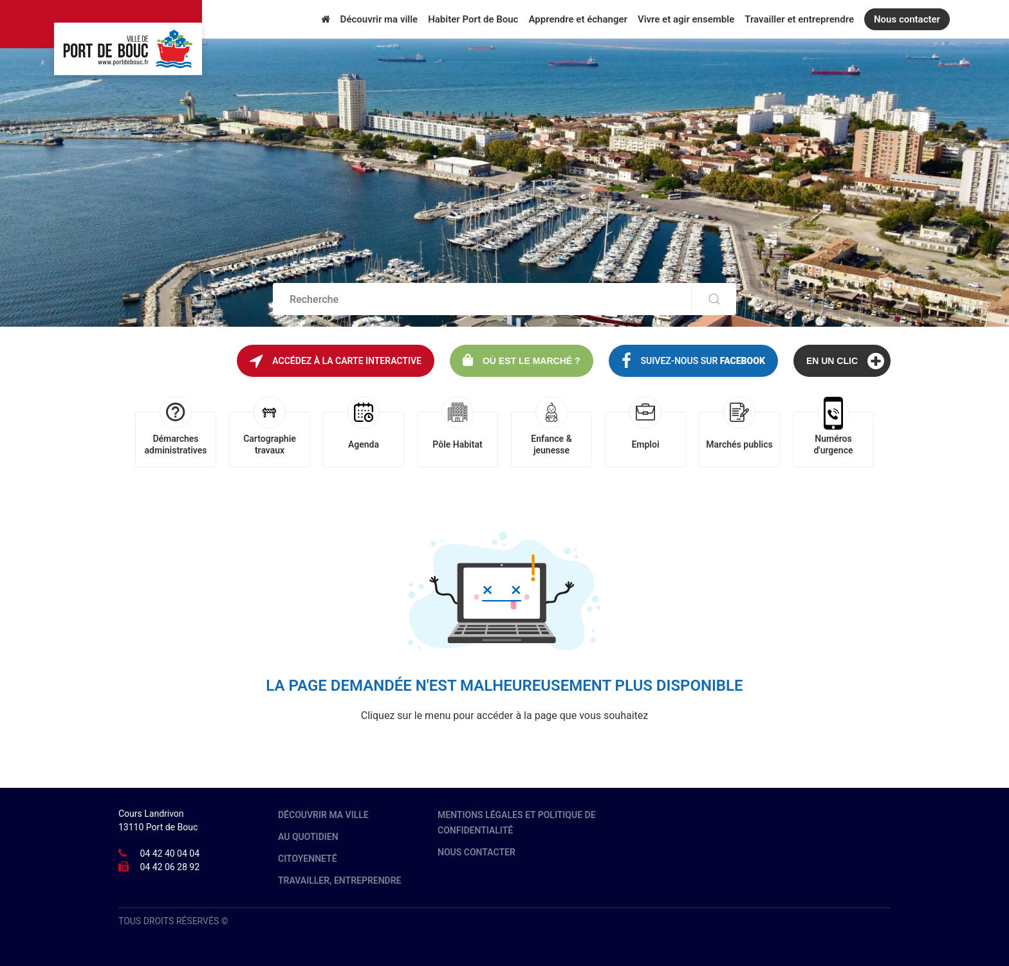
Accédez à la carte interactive (335, 361)
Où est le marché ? (521, 360)
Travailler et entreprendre (799, 19)
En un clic (845, 361)
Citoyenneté (307, 858)
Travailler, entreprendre (340, 880)
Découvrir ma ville (379, 19)
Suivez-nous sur (693, 361)
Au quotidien (308, 837)
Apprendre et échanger (577, 19)
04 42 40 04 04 (169, 853)
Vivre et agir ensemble (686, 19)
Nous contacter (907, 19)
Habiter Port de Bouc (473, 19)
